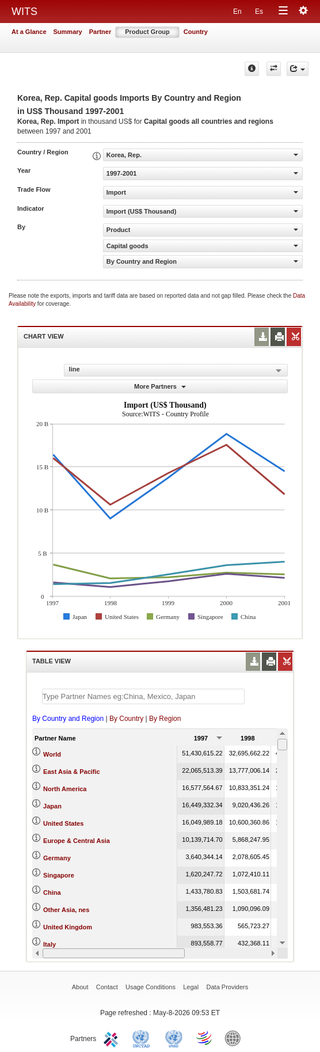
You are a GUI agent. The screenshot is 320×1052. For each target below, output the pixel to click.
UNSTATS (173, 1037)
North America (64, 788)
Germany (57, 857)
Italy (49, 944)
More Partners (160, 386)
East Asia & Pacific (71, 771)
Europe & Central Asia (76, 840)
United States (63, 823)
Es (259, 11)
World (52, 754)
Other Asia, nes (66, 909)
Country (196, 31)
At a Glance (29, 31)
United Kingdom (67, 927)
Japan (52, 806)
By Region (165, 719)
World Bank (235, 1037)
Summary (68, 31)
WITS (24, 11)
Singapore (58, 875)
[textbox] (143, 696)
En (237, 11)
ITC (112, 1037)
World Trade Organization (204, 1037)
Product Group (147, 31)
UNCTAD (143, 1037)
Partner (100, 31)
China (52, 892)
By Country (126, 719)
